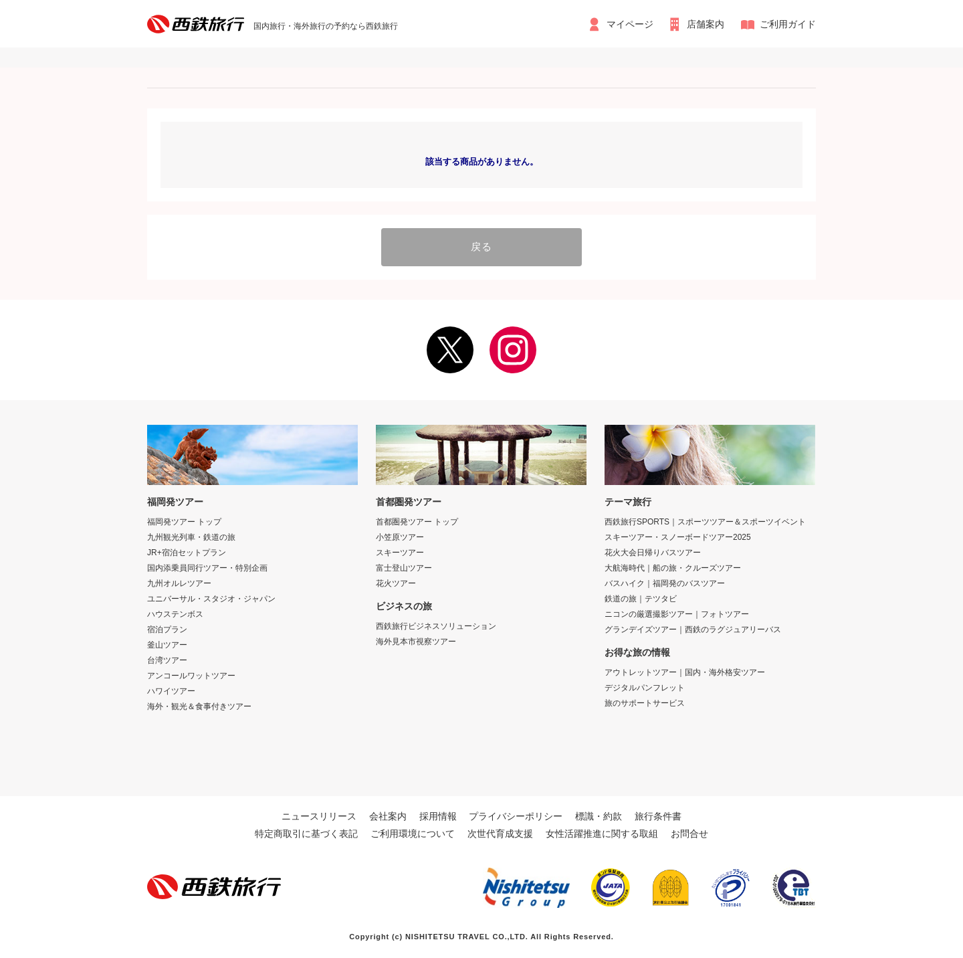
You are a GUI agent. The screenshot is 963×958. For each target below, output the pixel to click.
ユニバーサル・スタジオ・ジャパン (211, 597)
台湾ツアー (167, 659)
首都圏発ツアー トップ (417, 520)
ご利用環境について (412, 832)
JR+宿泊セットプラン (186, 551)
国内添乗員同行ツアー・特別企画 (207, 566)
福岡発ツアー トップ (184, 520)
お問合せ (689, 832)
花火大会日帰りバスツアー (653, 551)
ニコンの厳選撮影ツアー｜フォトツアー (677, 612)
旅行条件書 (658, 814)
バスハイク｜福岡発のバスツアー (665, 582)
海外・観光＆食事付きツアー (199, 705)
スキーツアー (400, 551)
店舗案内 (706, 24)
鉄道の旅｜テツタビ (641, 597)
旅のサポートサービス (645, 701)
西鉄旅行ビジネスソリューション (436, 625)
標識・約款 (598, 814)
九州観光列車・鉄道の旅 (191, 536)
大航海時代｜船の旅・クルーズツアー (673, 566)
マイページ (629, 24)
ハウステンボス (175, 612)
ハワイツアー (171, 689)
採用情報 (438, 814)
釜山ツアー (167, 643)
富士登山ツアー (404, 566)
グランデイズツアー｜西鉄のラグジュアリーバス (693, 628)
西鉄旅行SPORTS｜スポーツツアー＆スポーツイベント (705, 520)
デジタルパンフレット (645, 686)
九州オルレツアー (179, 582)
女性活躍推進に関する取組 (602, 832)
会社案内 (388, 814)
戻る (481, 246)
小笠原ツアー (400, 536)
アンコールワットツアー (191, 674)
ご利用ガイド (788, 24)
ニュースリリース (319, 814)
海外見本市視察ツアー (416, 640)
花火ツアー (396, 582)
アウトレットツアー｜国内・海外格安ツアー (685, 671)
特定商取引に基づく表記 (306, 832)
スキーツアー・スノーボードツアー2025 (678, 536)
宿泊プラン (167, 628)
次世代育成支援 (500, 832)
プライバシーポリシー (515, 814)
